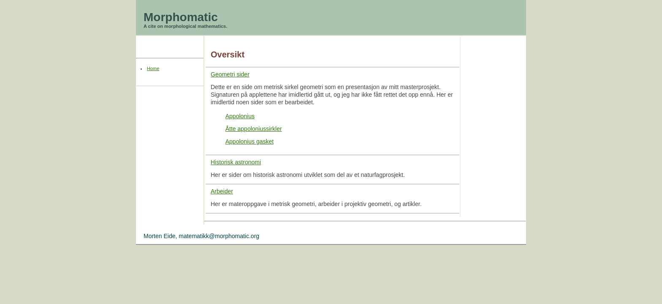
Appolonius (240, 116)
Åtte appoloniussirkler (253, 128)
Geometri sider (230, 74)
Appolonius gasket (249, 141)
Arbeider (222, 191)
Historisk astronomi (236, 162)
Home (153, 68)
